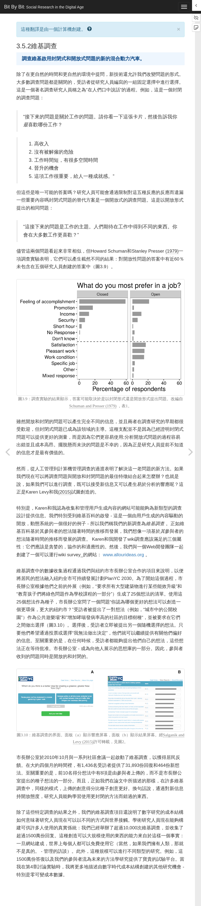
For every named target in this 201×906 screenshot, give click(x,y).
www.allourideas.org (123, 554)
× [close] (178, 29)
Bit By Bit (44, 7)
